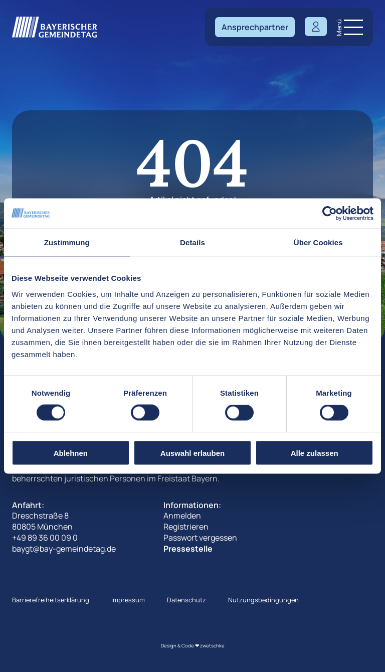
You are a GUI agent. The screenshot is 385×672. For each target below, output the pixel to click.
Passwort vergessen (200, 537)
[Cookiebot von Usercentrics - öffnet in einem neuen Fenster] (329, 213)
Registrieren (186, 526)
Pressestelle (188, 548)
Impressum (128, 599)
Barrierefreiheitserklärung (50, 599)
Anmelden (182, 515)
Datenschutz (186, 599)
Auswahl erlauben (192, 452)
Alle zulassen (314, 452)
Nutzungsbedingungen (263, 599)
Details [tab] (192, 242)
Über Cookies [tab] (318, 242)
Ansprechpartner (255, 27)
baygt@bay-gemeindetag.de (64, 548)
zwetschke (212, 645)
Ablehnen (71, 452)
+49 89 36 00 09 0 (45, 537)
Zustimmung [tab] (67, 242)
